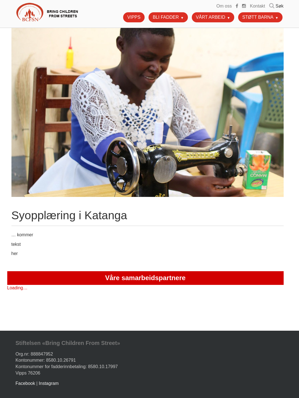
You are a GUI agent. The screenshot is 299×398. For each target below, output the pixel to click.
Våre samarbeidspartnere (145, 278)
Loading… (17, 287)
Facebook (25, 383)
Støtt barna (258, 17)
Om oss (224, 6)
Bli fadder (166, 17)
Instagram (49, 383)
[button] (184, 16)
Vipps (133, 17)
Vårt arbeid (210, 17)
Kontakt (257, 6)
